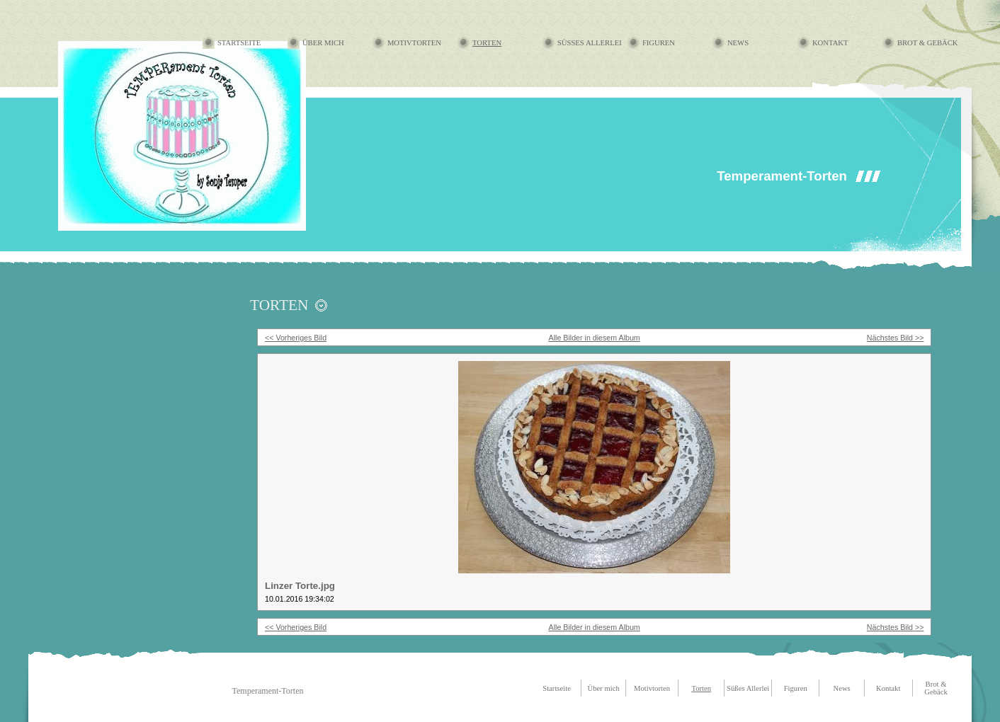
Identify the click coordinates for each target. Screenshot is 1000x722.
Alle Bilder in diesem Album (594, 337)
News (738, 43)
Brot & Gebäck (927, 43)
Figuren (658, 43)
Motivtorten (414, 43)
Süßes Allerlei (589, 43)
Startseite (239, 43)
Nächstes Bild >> (895, 337)
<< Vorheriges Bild (295, 337)
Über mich (323, 43)
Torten (486, 43)
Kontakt (830, 43)
